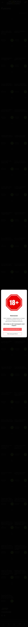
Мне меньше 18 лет (12, 334)
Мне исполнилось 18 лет (12, 329)
